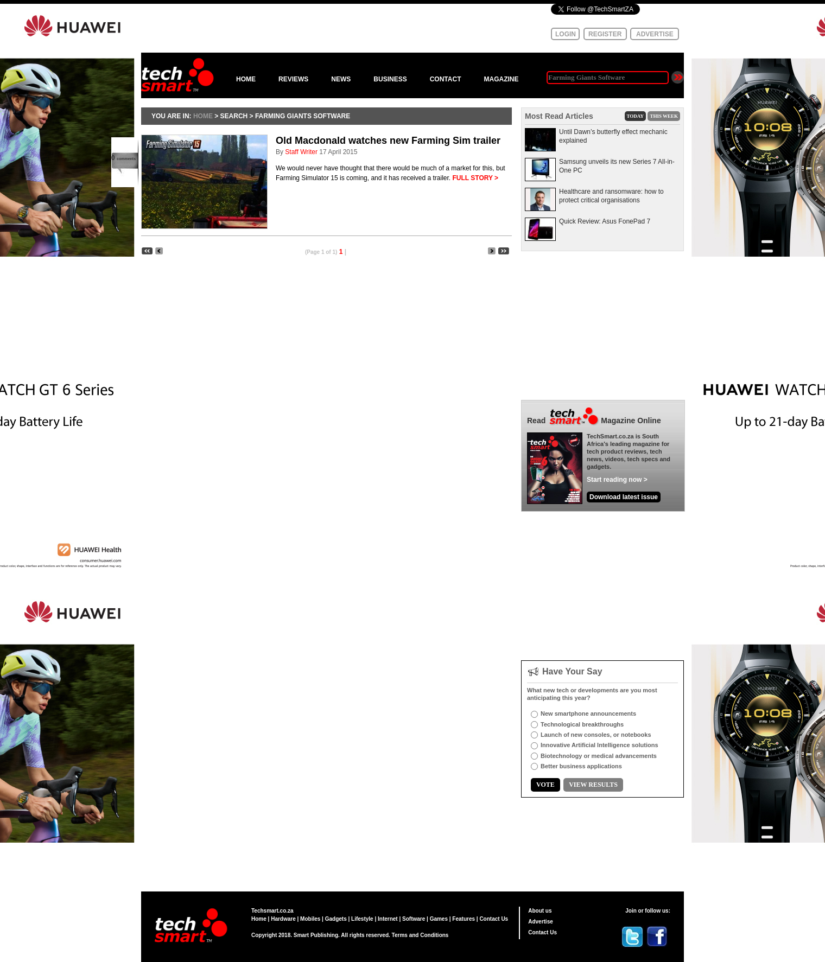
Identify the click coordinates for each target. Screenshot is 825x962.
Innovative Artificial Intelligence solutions (599, 745)
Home (258, 919)
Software (413, 919)
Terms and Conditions (420, 935)
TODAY (635, 116)
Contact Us (493, 919)
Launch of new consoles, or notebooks (596, 734)
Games (439, 919)
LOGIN (565, 34)
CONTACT (445, 79)
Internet (388, 919)
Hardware (283, 919)
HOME (246, 79)
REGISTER (604, 34)
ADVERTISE (655, 34)
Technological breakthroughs (582, 724)
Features (463, 919)
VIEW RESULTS (593, 784)
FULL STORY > (475, 178)
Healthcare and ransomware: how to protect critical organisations (611, 196)
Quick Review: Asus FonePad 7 (604, 221)
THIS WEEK (664, 116)
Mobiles (310, 919)
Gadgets (336, 919)
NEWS (341, 79)
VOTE (545, 784)
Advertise (540, 922)
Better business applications (581, 766)
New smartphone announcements (588, 713)
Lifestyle (362, 919)
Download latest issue (623, 497)
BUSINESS (390, 79)
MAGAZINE (501, 79)
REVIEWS (293, 79)
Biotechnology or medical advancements (599, 756)
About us (539, 911)
